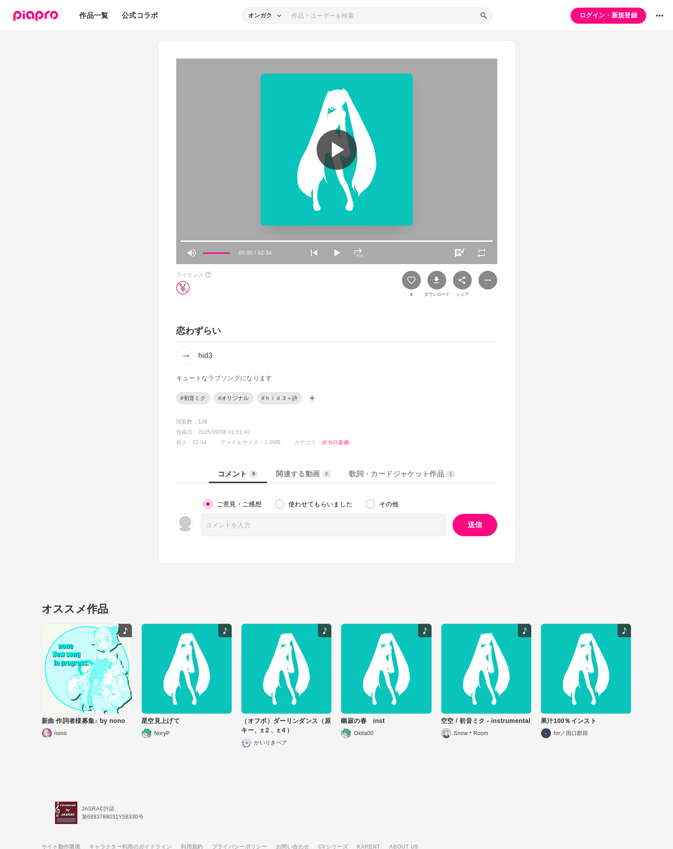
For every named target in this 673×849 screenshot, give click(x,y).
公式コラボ (140, 15)
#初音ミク (193, 398)
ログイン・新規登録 (608, 15)
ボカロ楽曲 (335, 442)
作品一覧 (93, 15)
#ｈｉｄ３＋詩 (280, 398)
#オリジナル (233, 398)
